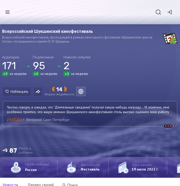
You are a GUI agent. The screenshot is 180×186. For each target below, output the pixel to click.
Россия (31, 169)
